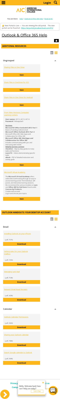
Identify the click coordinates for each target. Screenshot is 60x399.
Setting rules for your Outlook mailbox (16, 252)
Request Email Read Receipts (15, 289)
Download (28, 244)
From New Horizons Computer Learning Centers (16, 113)
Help (21, 19)
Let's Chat (37, 391)
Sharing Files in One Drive (14, 67)
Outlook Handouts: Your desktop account (26, 212)
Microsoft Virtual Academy (14, 172)
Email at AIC (49, 19)
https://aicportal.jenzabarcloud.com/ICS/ (37, 28)
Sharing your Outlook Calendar (16, 335)
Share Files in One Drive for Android (18, 97)
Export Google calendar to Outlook (18, 352)
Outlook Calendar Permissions (16, 317)
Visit (30, 74)
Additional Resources (14, 46)
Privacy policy (17, 383)
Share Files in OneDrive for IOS (16, 82)
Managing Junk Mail (12, 271)
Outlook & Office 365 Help (33, 19)
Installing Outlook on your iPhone (17, 233)
